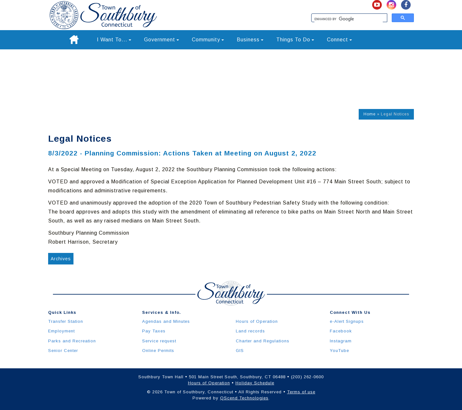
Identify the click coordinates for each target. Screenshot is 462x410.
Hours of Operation (257, 321)
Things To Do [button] (295, 39)
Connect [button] (339, 39)
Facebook (341, 331)
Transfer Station (65, 321)
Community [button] (208, 39)
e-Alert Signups (347, 321)
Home (370, 114)
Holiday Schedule (254, 383)
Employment (61, 331)
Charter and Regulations (262, 341)
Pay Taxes (154, 331)
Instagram (341, 341)
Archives (61, 258)
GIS (240, 350)
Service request (159, 341)
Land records (250, 331)
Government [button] (161, 39)
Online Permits (158, 350)
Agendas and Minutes (166, 321)
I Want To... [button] (114, 39)
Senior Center (63, 350)
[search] (348, 19)
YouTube (339, 350)
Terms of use (301, 391)
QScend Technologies (244, 398)
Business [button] (250, 39)
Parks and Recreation (72, 341)
